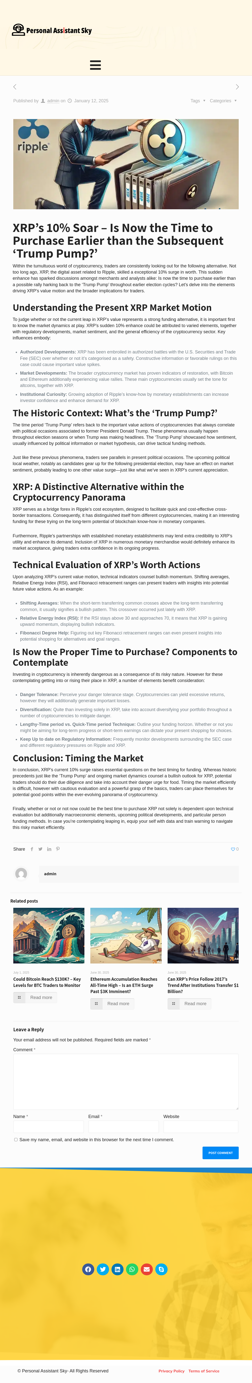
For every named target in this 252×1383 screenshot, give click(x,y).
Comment (24, 1053)
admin (53, 104)
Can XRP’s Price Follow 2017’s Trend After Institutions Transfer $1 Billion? (203, 989)
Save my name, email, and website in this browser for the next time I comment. (96, 1143)
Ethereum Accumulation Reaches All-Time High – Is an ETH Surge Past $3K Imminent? (123, 989)
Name (20, 1120)
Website (171, 1120)
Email (95, 1120)
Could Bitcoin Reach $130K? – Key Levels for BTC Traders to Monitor (47, 986)
